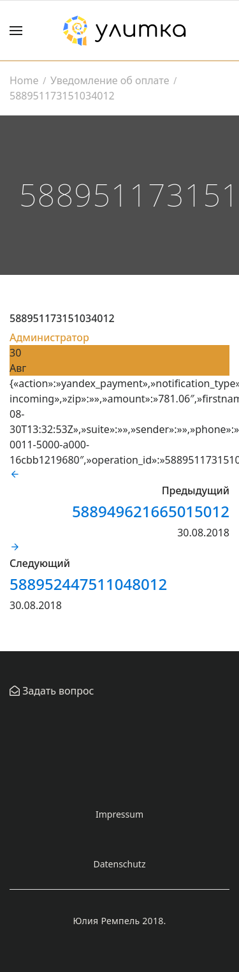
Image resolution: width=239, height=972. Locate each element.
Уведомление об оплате (109, 80)
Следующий (40, 563)
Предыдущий (195, 490)
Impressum (119, 814)
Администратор (49, 337)
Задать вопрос (57, 691)
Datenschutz (119, 864)
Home (24, 80)
